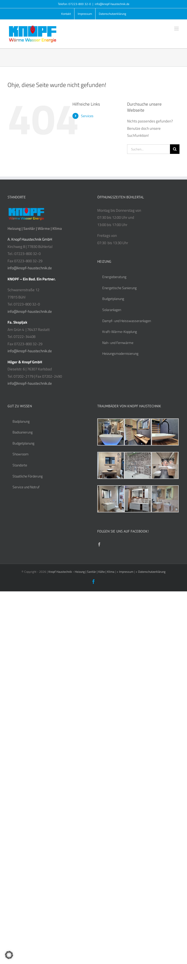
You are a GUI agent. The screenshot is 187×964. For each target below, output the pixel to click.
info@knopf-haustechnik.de (112, 4)
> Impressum (125, 571)
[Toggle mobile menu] (176, 28)
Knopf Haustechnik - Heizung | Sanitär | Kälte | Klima (81, 571)
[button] (9, 955)
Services (87, 115)
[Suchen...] (148, 149)
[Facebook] (99, 544)
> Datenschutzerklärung (150, 571)
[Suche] (174, 149)
